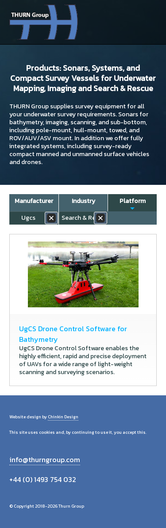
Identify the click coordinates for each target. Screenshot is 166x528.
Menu (147, 22)
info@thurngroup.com (44, 459)
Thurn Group (44, 22)
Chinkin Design (63, 416)
